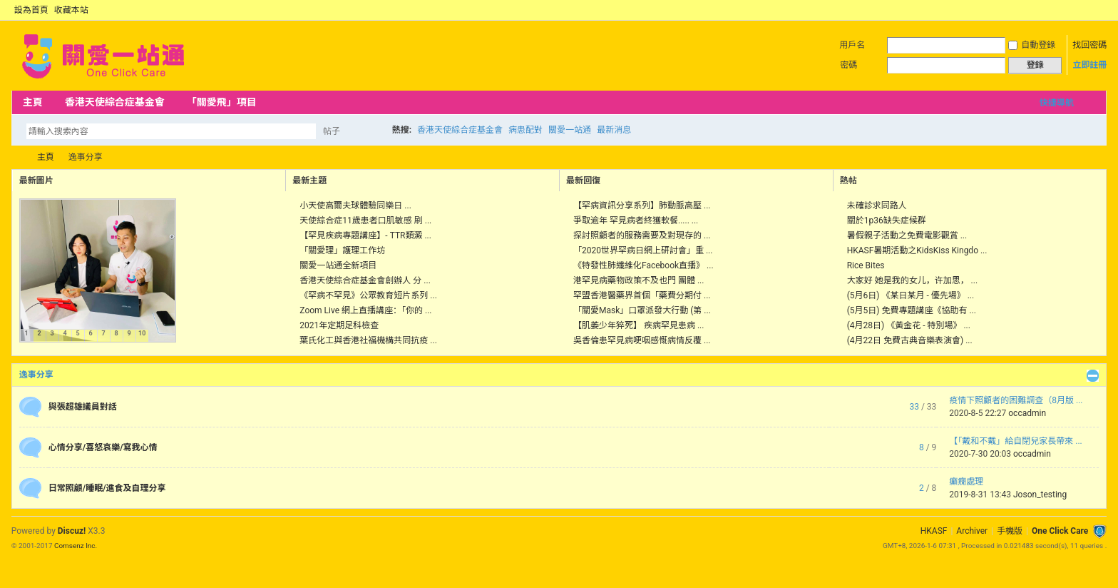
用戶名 (852, 45)
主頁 (33, 102)
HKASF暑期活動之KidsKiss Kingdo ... (917, 250)
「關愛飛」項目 (222, 102)
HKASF (934, 531)
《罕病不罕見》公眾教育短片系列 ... (367, 295)
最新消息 (614, 130)
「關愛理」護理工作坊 (342, 250)
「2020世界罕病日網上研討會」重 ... (642, 250)
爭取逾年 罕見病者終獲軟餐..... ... (635, 220)
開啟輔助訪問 (1086, 10)
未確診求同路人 (877, 206)
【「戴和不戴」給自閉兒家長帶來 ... (1015, 441)
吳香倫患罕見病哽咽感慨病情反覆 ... (641, 340)
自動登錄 (1031, 45)
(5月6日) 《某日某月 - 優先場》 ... (911, 295)
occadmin (1027, 413)
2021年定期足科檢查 (339, 325)
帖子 (331, 131)
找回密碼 (1089, 45)
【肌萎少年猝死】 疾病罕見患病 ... (638, 325)
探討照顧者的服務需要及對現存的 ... (641, 235)
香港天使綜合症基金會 (115, 102)
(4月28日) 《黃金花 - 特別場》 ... (908, 325)
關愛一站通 (569, 130)
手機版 (1009, 531)
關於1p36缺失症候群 (886, 220)
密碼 (848, 65)
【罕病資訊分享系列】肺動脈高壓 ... (641, 206)
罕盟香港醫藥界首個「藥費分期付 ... (641, 295)
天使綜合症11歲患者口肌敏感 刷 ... (365, 220)
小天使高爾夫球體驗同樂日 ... (355, 206)
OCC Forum (17, 157)
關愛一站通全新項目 (337, 265)
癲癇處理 (966, 482)
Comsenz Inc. (75, 545)
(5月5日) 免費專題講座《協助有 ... (911, 310)
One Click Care (1060, 531)
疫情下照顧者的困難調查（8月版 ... (1015, 400)
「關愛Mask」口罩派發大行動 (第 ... (642, 310)
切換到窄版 (1098, 10)
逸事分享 (36, 375)
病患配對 (525, 130)
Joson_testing (1040, 495)
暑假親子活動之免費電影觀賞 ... (907, 235)
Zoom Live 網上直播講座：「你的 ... (365, 310)
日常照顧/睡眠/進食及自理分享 (107, 488)
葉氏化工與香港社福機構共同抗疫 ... (367, 340)
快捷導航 (1057, 103)
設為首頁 (31, 10)
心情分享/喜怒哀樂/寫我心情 (103, 447)
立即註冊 (1089, 65)
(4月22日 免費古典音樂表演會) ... (910, 340)
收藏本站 (71, 10)
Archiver (972, 531)
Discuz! (72, 531)
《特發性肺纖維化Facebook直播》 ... (643, 265)
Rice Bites (866, 265)
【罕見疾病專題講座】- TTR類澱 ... (365, 235)
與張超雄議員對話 (82, 407)
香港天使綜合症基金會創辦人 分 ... (364, 280)
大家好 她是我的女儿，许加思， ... (912, 280)
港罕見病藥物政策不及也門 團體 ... (638, 280)
